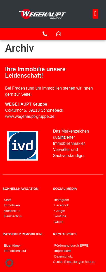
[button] (95, 14)
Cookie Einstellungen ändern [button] (74, 262)
